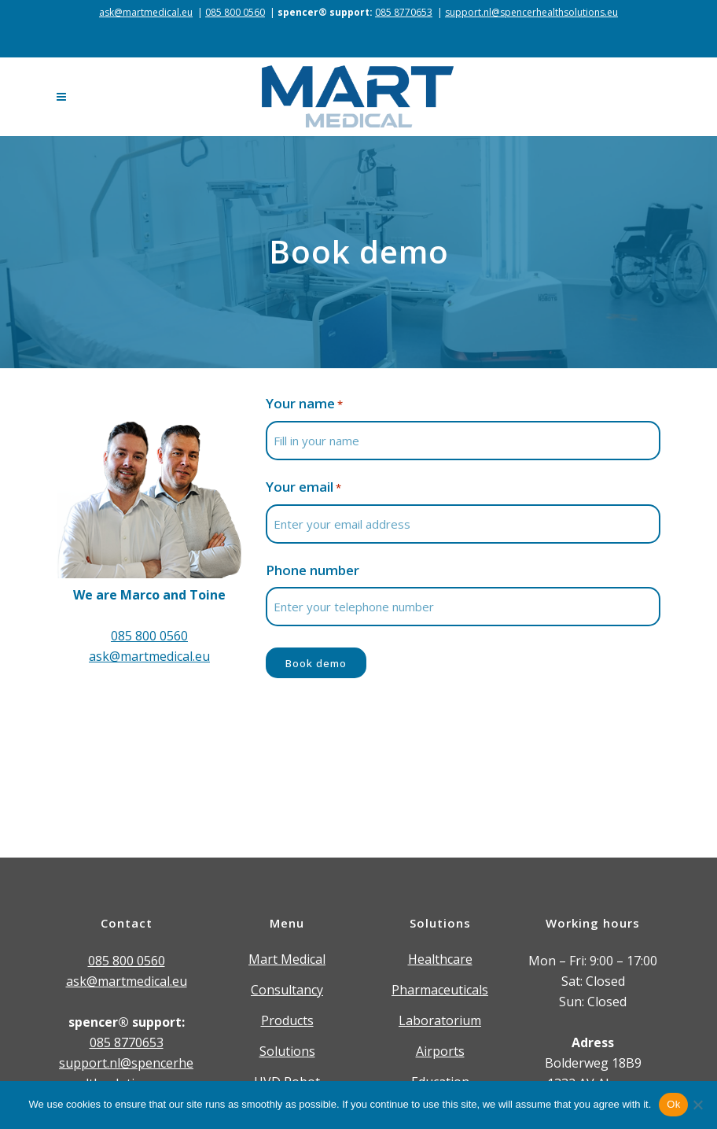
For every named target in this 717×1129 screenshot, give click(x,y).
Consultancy (287, 989)
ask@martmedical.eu (146, 12)
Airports (440, 1051)
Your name (304, 404)
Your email (303, 488)
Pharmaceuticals (440, 989)
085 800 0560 (235, 12)
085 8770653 (403, 12)
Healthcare (440, 959)
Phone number (312, 570)
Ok (673, 1104)
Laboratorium (440, 1020)
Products (287, 1020)
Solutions (287, 1051)
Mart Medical (286, 959)
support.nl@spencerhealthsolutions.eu (531, 12)
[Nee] (697, 1104)
